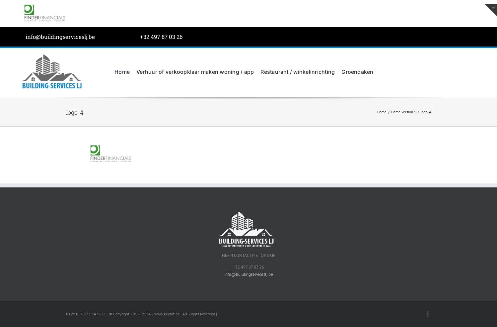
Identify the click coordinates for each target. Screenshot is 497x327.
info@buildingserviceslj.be (60, 37)
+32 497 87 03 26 (161, 37)
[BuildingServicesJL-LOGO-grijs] (51, 55)
